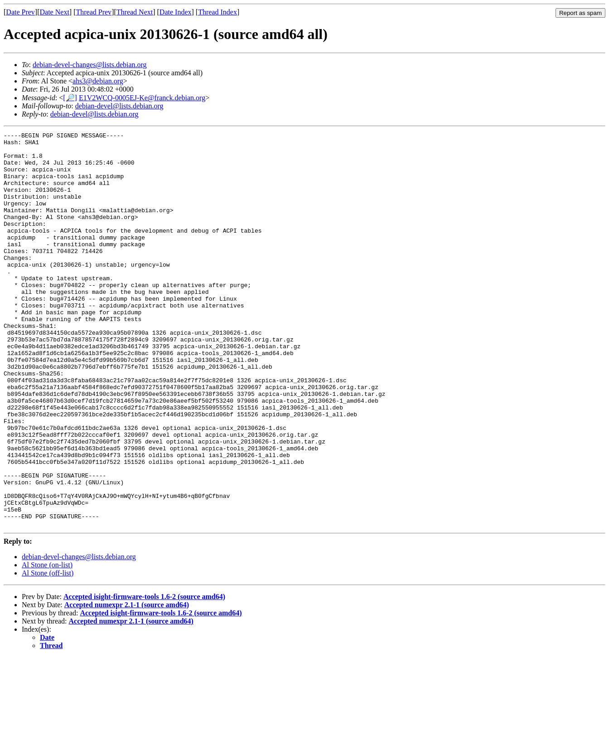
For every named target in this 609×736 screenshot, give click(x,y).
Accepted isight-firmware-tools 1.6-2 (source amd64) (144, 675)
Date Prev (20, 12)
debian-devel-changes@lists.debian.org (90, 64)
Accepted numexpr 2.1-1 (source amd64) (126, 683)
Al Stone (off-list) (47, 652)
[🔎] (70, 98)
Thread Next (134, 12)
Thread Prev (93, 12)
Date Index (176, 12)
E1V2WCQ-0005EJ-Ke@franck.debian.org (142, 98)
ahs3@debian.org (97, 81)
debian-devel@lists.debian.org (119, 106)
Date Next (54, 12)
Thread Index (217, 12)
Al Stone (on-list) (47, 644)
